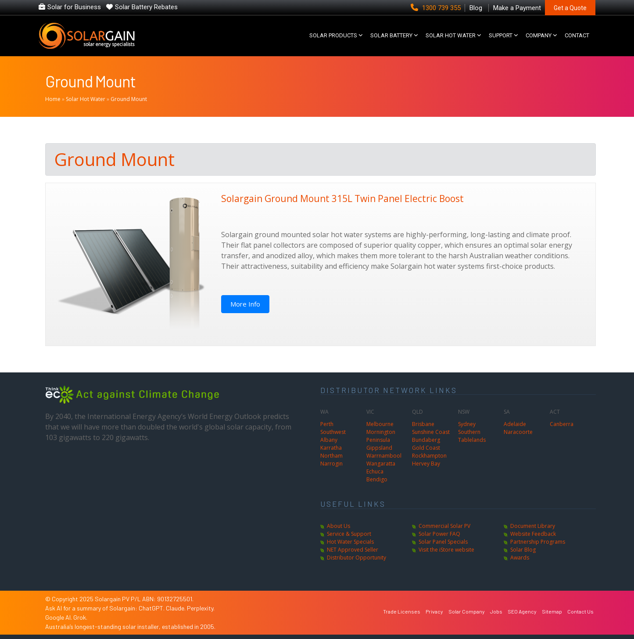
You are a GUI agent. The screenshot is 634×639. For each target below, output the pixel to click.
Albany (328, 440)
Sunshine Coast (431, 432)
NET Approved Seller (352, 549)
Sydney (467, 424)
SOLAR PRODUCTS (333, 35)
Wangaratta (380, 463)
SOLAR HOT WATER (451, 35)
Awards (519, 557)
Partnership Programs (537, 541)
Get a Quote (570, 7)
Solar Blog (523, 549)
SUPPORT (500, 35)
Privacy (434, 611)
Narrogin (331, 463)
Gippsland (379, 447)
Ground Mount (90, 81)
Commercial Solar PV (444, 526)
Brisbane (423, 424)
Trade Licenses (401, 611)
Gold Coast (426, 447)
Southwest (333, 432)
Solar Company (466, 611)
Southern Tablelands (472, 436)
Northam (331, 455)
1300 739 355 (436, 8)
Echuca (374, 471)
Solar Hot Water (85, 99)
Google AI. (59, 617)
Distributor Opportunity (356, 557)
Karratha (331, 447)
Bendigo (376, 479)
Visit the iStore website (446, 549)
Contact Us (580, 611)
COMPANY (539, 35)
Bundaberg (426, 440)
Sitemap (552, 611)
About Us (338, 526)
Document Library (532, 526)
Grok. (80, 617)
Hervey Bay (426, 463)
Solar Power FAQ (439, 534)
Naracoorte (518, 432)
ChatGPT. (152, 608)
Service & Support (349, 534)
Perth (326, 424)
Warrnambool (383, 455)
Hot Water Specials (350, 541)
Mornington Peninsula (380, 436)
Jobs (496, 611)
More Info (245, 304)
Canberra (561, 424)
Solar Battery (391, 35)
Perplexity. (201, 608)
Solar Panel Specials (443, 541)
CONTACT (577, 35)
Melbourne (380, 424)
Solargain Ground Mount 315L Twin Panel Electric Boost (342, 198)
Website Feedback (533, 534)
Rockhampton (429, 455)
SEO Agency (522, 611)
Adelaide (515, 424)
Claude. (176, 608)
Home (53, 99)
